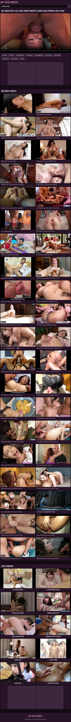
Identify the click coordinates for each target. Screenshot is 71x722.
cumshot (49, 55)
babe (5, 55)
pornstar (6, 59)
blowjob (30, 55)
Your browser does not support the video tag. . (35, 33)
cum (23, 59)
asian (12, 55)
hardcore (15, 59)
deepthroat (21, 55)
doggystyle (40, 55)
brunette (58, 55)
